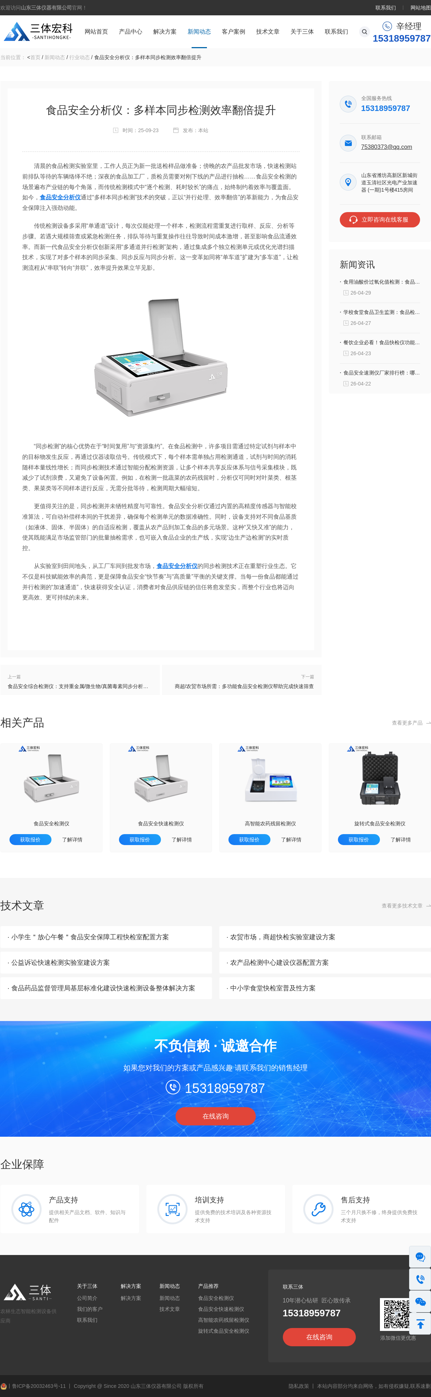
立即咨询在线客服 (385, 219)
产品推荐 (208, 1286)
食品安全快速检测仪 (161, 823)
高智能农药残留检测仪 (270, 823)
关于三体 (302, 31)
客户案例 (233, 31)
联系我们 (386, 8)
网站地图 (421, 8)
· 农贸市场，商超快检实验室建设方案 (281, 937)
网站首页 (96, 31)
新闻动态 (199, 31)
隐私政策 (299, 1386)
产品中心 (130, 31)
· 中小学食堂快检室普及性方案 (271, 988)
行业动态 (79, 57)
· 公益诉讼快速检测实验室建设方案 (59, 962)
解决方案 (165, 31)
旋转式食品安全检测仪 (379, 823)
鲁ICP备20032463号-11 (39, 1386)
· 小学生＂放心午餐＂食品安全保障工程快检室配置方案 (88, 937)
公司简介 (87, 1298)
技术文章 (268, 31)
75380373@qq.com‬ (386, 147)
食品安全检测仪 (51, 823)
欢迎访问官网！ (43, 8)
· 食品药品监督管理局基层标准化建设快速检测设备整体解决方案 (101, 988)
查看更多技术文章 (402, 906)
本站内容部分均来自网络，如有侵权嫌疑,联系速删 (374, 1386)
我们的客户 (90, 1309)
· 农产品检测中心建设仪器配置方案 (278, 962)
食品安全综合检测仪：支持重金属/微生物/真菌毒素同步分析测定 (80, 686)
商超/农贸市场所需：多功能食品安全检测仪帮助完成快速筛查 (244, 686)
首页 (35, 57)
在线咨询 (216, 1116)
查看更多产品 (407, 723)
